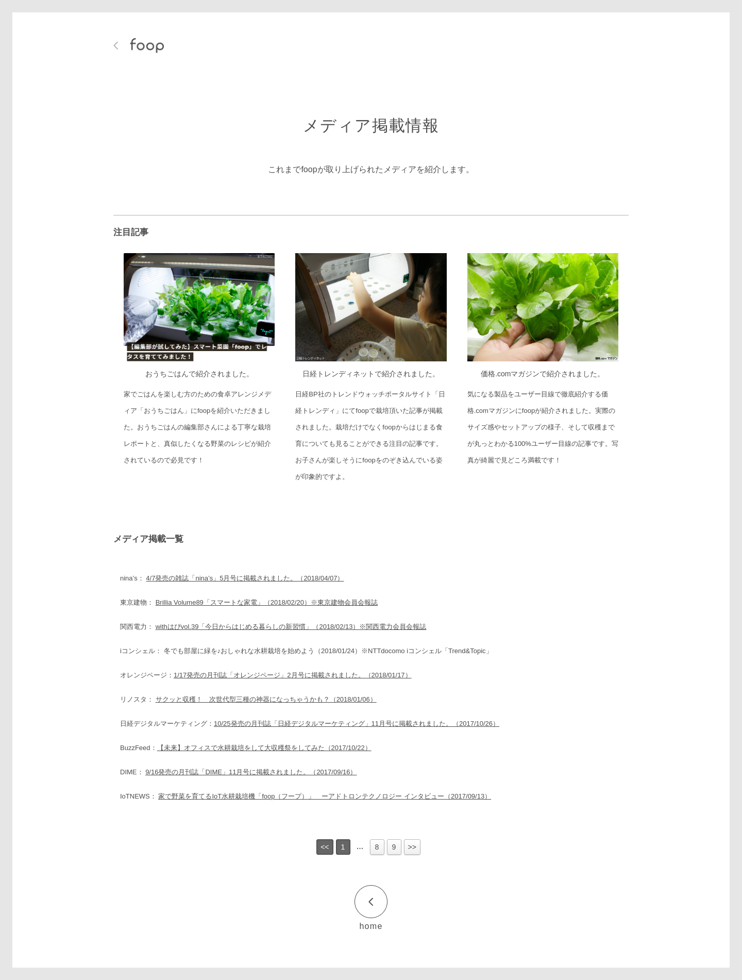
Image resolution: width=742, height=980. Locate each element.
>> (412, 847)
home (370, 926)
